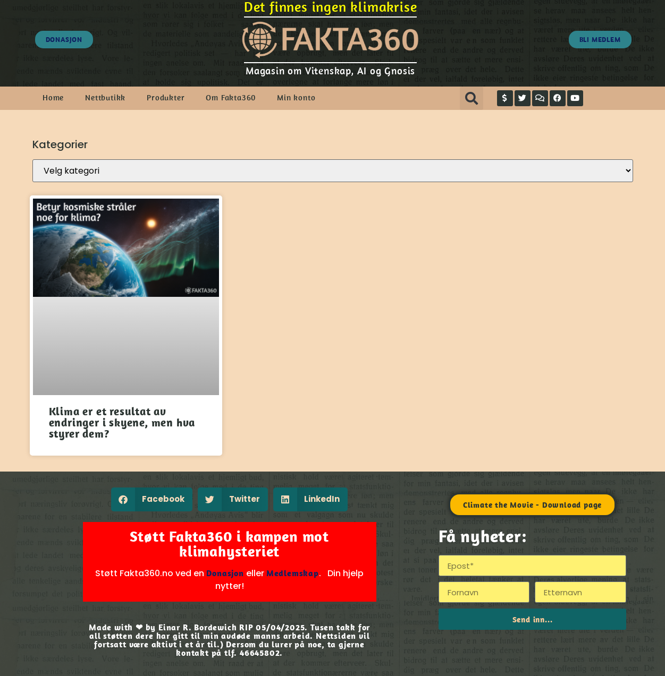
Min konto (296, 97)
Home (53, 97)
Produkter (165, 97)
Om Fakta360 (231, 97)
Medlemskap (292, 573)
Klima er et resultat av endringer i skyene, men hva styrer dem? (122, 422)
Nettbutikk (105, 97)
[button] (471, 98)
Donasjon (224, 573)
